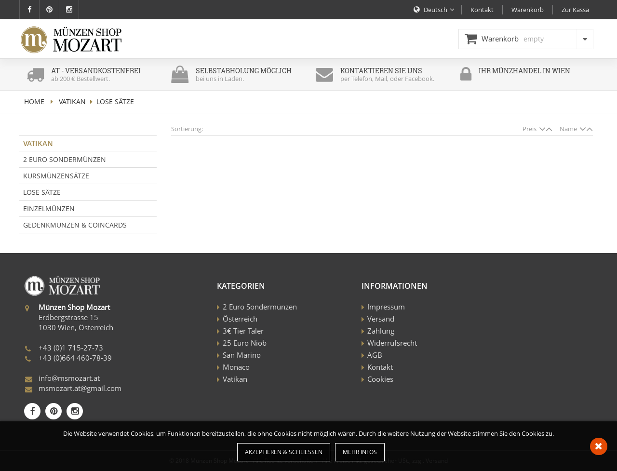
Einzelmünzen (49, 208)
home (34, 101)
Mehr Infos (360, 452)
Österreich (240, 318)
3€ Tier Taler (243, 331)
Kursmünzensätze (56, 175)
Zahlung (380, 331)
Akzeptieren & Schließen (283, 452)
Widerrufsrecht (392, 343)
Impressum (386, 306)
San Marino (242, 355)
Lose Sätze (42, 192)
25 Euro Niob (245, 343)
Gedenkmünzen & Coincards (75, 224)
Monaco (236, 367)
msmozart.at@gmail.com (80, 388)
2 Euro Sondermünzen (64, 159)
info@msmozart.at (69, 378)
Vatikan (72, 101)
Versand (380, 318)
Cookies (380, 379)
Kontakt (380, 367)
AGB (374, 355)
